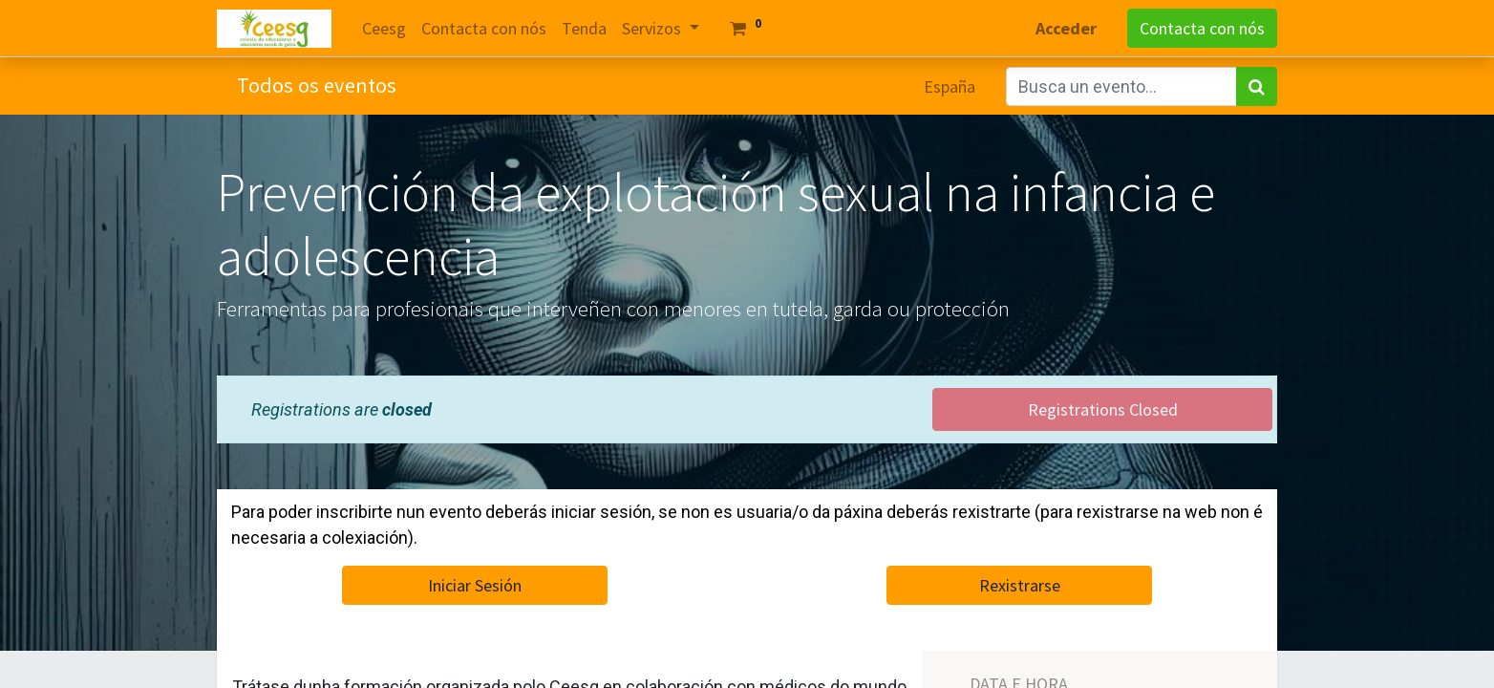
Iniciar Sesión (475, 585)
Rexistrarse (1019, 585)
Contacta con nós (1202, 28)
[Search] (1256, 86)
